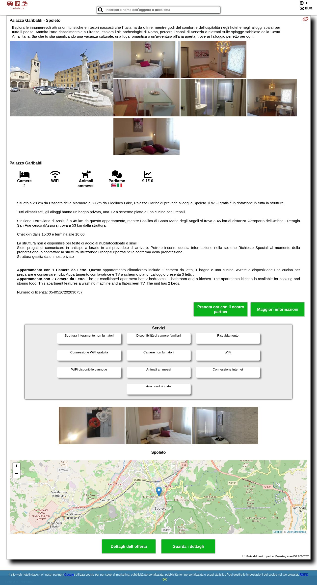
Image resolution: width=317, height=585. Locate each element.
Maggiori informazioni (277, 309)
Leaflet (278, 531)
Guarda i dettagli (188, 546)
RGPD (304, 574)
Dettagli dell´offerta (129, 546)
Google (69, 574)
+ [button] (16, 466)
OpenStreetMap (296, 531)
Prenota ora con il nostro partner (220, 309)
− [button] (16, 474)
